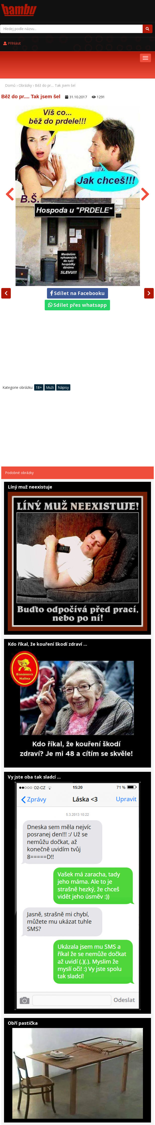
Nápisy (63, 355)
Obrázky (25, 53)
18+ (39, 355)
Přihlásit (108, 8)
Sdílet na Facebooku (77, 261)
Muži (50, 355)
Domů (10, 53)
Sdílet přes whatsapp (77, 273)
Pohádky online (33, 1103)
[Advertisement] (77, 317)
